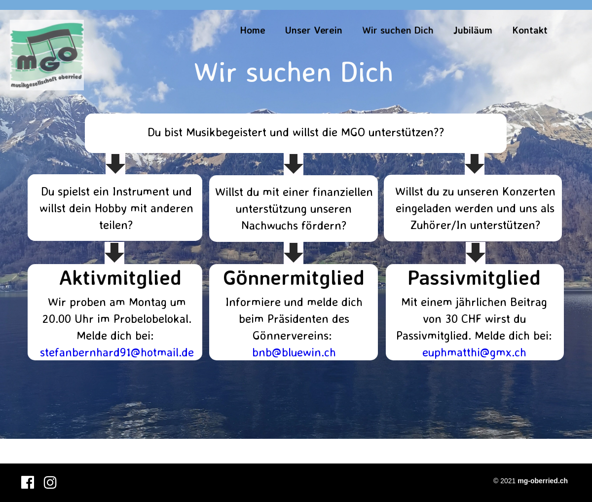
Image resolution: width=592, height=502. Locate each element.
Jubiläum (472, 30)
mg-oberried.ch (543, 481)
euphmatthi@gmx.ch (474, 352)
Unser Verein (313, 30)
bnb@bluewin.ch (294, 352)
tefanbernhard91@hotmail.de (119, 352)
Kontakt (530, 30)
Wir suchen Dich (398, 30)
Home (252, 30)
